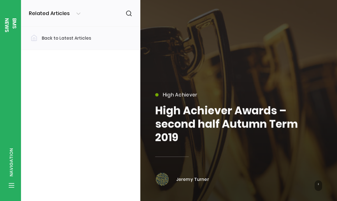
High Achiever (176, 97)
